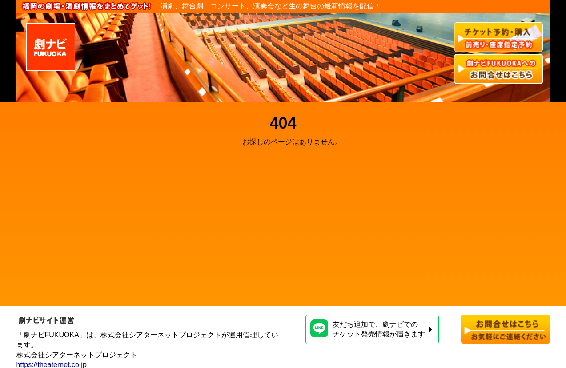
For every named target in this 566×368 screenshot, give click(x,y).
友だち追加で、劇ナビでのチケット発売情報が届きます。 (371, 328)
